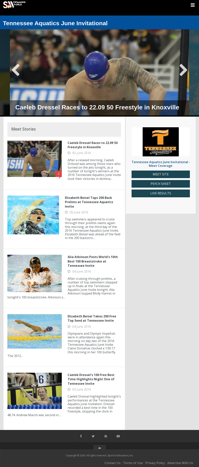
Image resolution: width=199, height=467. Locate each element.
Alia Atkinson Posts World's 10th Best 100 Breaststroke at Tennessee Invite (93, 261)
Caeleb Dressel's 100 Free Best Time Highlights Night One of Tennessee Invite (91, 379)
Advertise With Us (180, 463)
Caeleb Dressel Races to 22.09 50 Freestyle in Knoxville (93, 145)
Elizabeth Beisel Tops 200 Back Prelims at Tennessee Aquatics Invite (89, 202)
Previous (16, 73)
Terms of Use (133, 463)
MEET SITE (161, 174)
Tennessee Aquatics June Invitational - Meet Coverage (161, 164)
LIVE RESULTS (160, 193)
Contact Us (112, 463)
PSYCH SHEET (161, 184)
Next (183, 73)
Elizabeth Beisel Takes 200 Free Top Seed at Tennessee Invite (92, 318)
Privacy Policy (155, 463)
